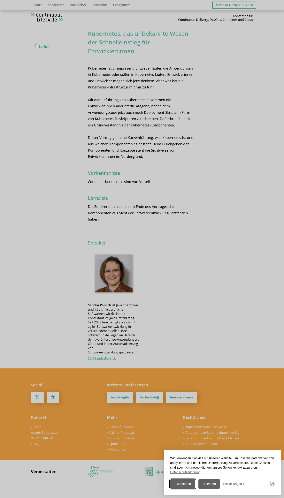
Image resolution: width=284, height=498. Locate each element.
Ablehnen (209, 484)
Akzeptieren (182, 484)
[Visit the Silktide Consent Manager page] (272, 484)
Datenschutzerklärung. (185, 472)
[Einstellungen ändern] (234, 484)
